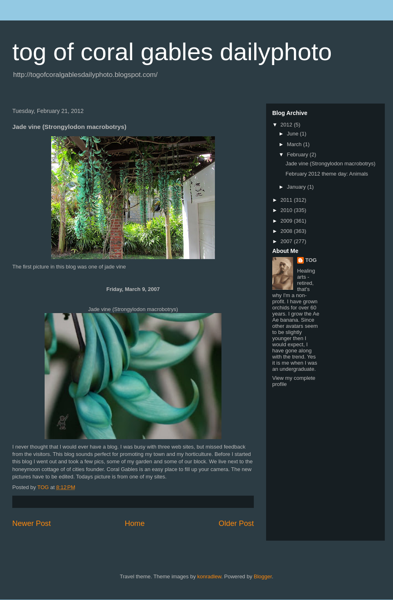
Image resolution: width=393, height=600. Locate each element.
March (295, 144)
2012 (287, 125)
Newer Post (31, 523)
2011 (287, 200)
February (298, 154)
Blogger (263, 576)
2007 (287, 241)
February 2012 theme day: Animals (326, 174)
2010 (287, 210)
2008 (287, 231)
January (297, 187)
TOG (311, 260)
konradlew (209, 576)
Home (135, 523)
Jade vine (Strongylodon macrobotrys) (330, 163)
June (293, 134)
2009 (287, 221)
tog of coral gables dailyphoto (172, 51)
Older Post (236, 523)
